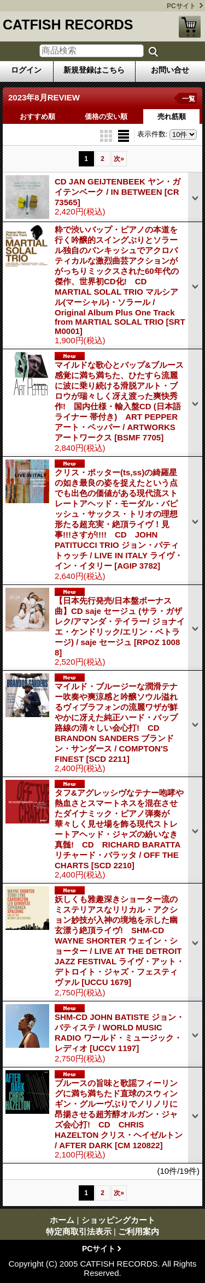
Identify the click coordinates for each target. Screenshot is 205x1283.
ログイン (26, 69)
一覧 (188, 99)
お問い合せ (170, 69)
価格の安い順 (106, 116)
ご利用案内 (138, 1231)
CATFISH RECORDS (68, 24)
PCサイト (181, 6)
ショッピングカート (190, 27)
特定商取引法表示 (79, 1231)
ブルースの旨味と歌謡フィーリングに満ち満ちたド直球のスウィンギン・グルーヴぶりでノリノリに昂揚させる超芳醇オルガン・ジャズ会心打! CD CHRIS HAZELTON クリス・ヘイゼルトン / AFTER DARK (119, 1114)
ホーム (62, 1220)
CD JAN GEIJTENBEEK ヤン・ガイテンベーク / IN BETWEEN (117, 192)
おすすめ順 (37, 116)
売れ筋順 (171, 116)
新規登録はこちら (94, 69)
